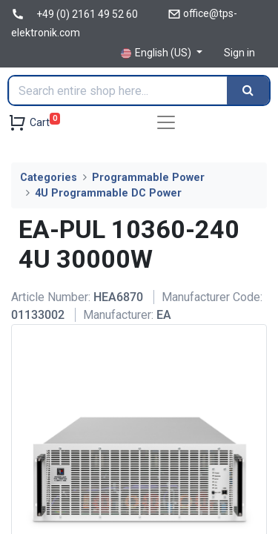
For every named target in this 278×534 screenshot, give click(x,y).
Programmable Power (148, 177)
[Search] (248, 90)
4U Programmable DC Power (108, 193)
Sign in (239, 53)
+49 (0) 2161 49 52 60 (87, 14)
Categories (48, 177)
